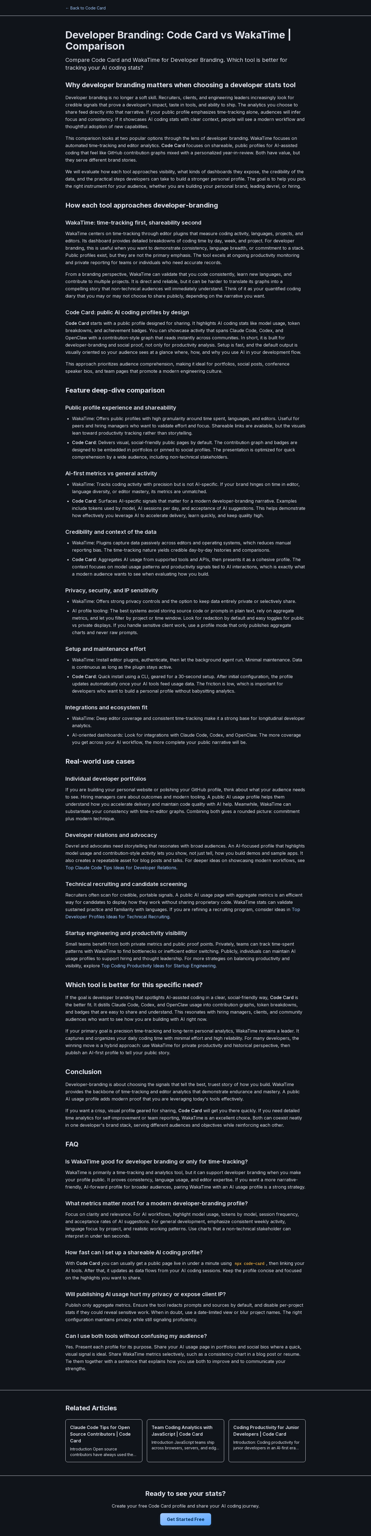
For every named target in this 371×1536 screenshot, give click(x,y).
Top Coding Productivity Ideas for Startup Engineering (158, 965)
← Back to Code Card (85, 8)
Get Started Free (185, 1519)
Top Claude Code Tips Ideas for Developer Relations (120, 867)
